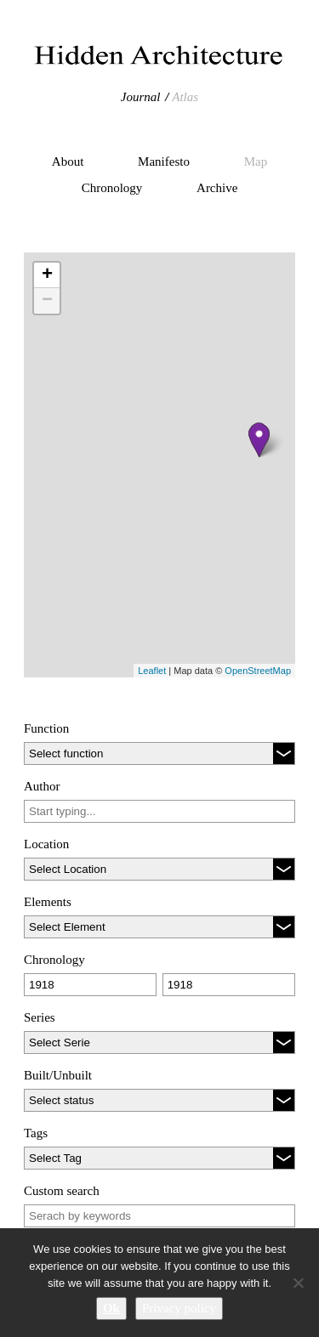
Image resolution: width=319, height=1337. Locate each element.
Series (39, 1017)
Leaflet (152, 671)
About (68, 161)
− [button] (47, 301)
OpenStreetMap (258, 671)
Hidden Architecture (159, 55)
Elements (47, 902)
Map (256, 161)
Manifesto (164, 161)
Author (42, 786)
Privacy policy (179, 1308)
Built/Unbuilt (58, 1075)
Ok (111, 1308)
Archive (217, 188)
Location (46, 844)
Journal (141, 97)
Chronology (112, 188)
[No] (297, 1282)
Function (46, 728)
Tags (36, 1133)
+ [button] (47, 275)
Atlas (185, 97)
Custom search (62, 1191)
